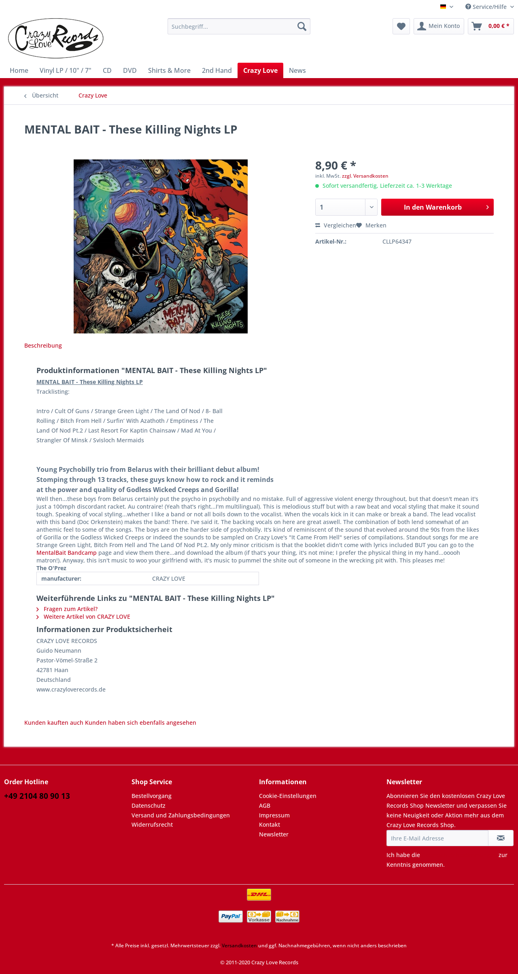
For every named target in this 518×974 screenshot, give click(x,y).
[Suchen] (301, 26)
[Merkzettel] (401, 26)
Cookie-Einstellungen (287, 796)
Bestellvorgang (152, 796)
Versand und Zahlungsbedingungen (181, 815)
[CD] (107, 70)
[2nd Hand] (217, 70)
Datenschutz (149, 805)
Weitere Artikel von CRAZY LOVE (83, 616)
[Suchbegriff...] (239, 26)
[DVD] (129, 70)
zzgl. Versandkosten (365, 175)
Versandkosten (239, 945)
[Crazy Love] (260, 70)
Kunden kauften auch (53, 722)
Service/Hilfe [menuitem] (486, 7)
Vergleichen (335, 225)
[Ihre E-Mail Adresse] (437, 838)
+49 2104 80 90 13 (37, 796)
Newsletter (274, 834)
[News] (297, 70)
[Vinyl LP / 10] (65, 70)
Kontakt (269, 824)
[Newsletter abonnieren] (501, 838)
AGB (264, 805)
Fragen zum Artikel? (67, 609)
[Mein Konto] (439, 26)
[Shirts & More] (169, 70)
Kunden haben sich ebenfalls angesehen (140, 722)
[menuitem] (239, 30)
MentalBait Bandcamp (66, 552)
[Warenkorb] (491, 26)
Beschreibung (43, 345)
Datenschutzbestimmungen (459, 855)
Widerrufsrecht (152, 824)
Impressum (274, 815)
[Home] (19, 70)
